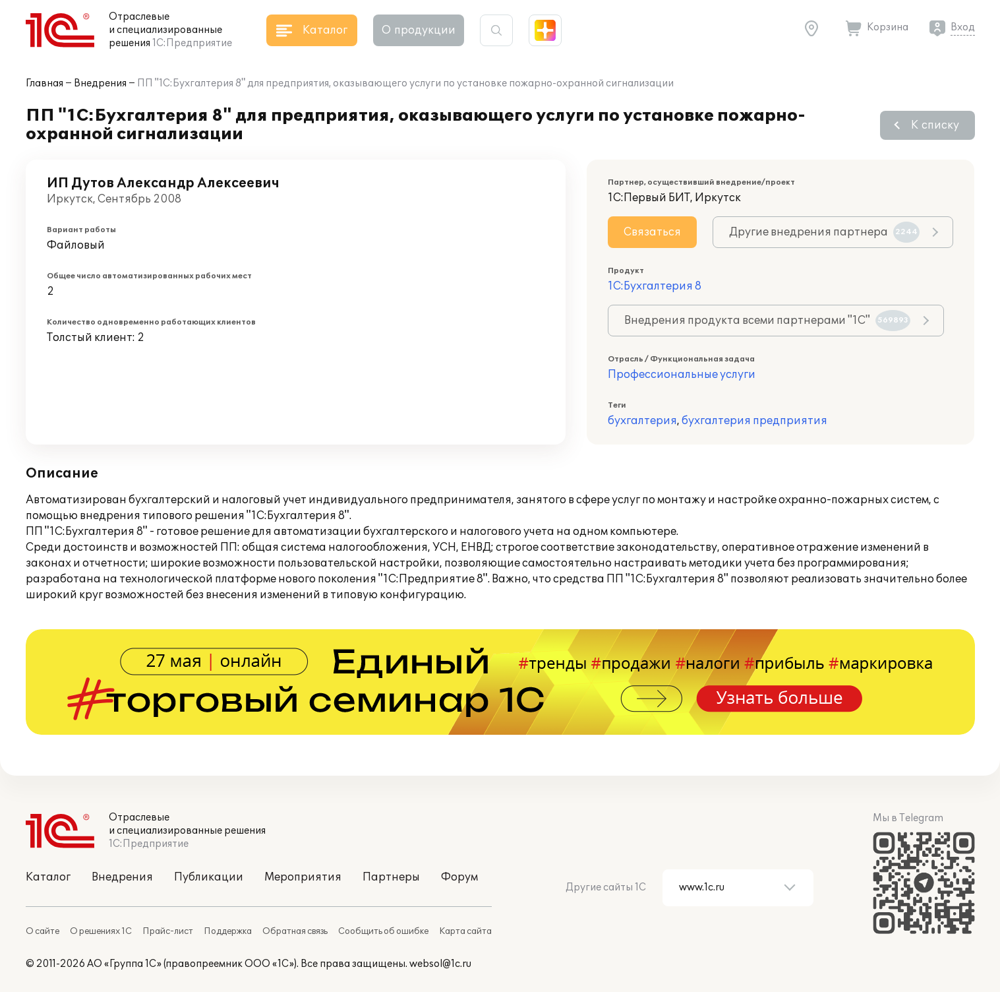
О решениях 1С (101, 931)
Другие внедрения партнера (824, 232)
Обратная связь (295, 931)
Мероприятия (302, 877)
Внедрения (100, 83)
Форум (459, 877)
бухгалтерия (642, 420)
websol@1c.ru (440, 964)
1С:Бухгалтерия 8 (654, 286)
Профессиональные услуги (681, 374)
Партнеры (391, 877)
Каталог (48, 877)
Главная (44, 83)
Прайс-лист (167, 931)
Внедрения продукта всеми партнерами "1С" (767, 320)
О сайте (42, 931)
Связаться (652, 232)
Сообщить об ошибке (383, 931)
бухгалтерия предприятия (754, 420)
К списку (935, 125)
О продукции (419, 30)
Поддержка (228, 931)
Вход (963, 27)
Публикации (208, 877)
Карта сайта (465, 931)
